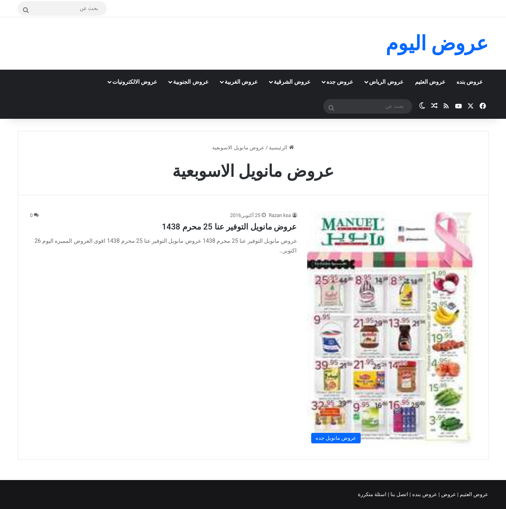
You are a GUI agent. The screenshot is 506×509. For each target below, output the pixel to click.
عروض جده (339, 82)
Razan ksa (280, 215)
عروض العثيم (430, 82)
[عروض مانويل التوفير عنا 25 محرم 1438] (391, 329)
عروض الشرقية (292, 82)
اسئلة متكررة (373, 494)
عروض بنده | (423, 494)
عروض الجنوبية (190, 82)
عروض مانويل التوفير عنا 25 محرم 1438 (229, 227)
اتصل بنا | (399, 494)
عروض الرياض (386, 82)
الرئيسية (281, 148)
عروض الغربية (241, 82)
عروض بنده (469, 82)
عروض (448, 494)
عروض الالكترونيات (134, 82)
